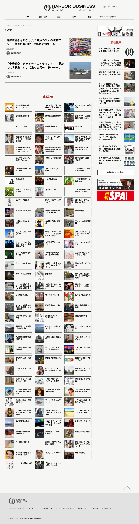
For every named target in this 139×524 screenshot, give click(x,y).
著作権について (83, 508)
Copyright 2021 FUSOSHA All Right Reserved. (25, 518)
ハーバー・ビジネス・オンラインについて (24, 508)
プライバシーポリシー (66, 508)
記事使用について (48, 508)
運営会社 (95, 508)
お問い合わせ (107, 508)
